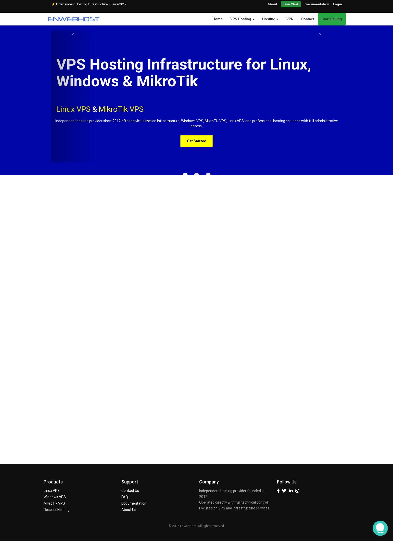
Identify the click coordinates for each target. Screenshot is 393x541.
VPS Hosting (242, 19)
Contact (307, 19)
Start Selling (332, 19)
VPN (290, 19)
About (272, 4)
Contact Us (130, 491)
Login (337, 4)
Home (217, 19)
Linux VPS (52, 491)
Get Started (196, 141)
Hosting (270, 19)
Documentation (317, 4)
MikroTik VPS (121, 109)
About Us (128, 510)
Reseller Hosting (57, 510)
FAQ (124, 497)
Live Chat (290, 4)
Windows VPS (55, 497)
